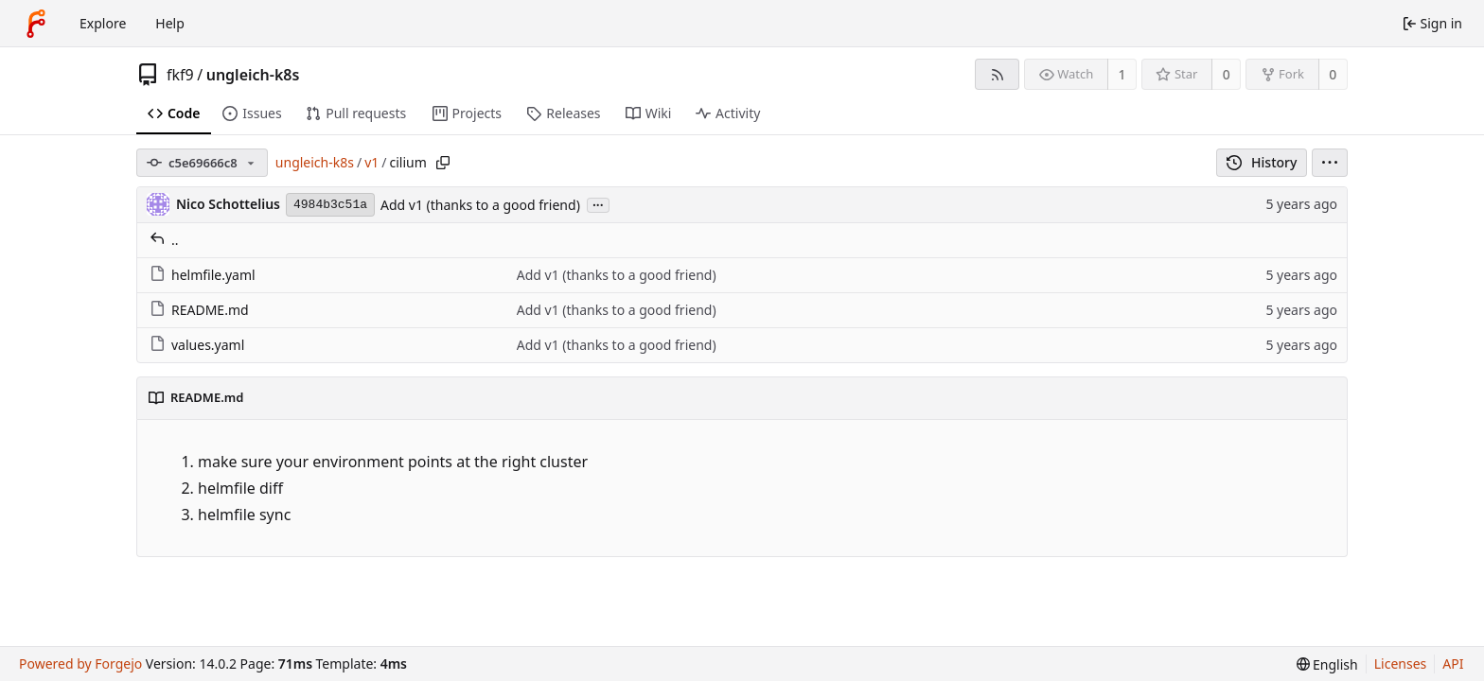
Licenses (1400, 663)
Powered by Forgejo (80, 663)
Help (170, 23)
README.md (199, 310)
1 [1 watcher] (1122, 74)
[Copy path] (443, 162)
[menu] (1330, 162)
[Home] (35, 24)
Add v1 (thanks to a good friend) (480, 205)
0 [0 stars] (1226, 74)
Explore (103, 23)
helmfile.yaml (203, 275)
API (1452, 663)
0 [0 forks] (1332, 74)
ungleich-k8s (253, 74)
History (1262, 162)
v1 (371, 162)
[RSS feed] (997, 74)
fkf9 (180, 74)
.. (164, 240)
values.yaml (197, 345)
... (598, 204)
